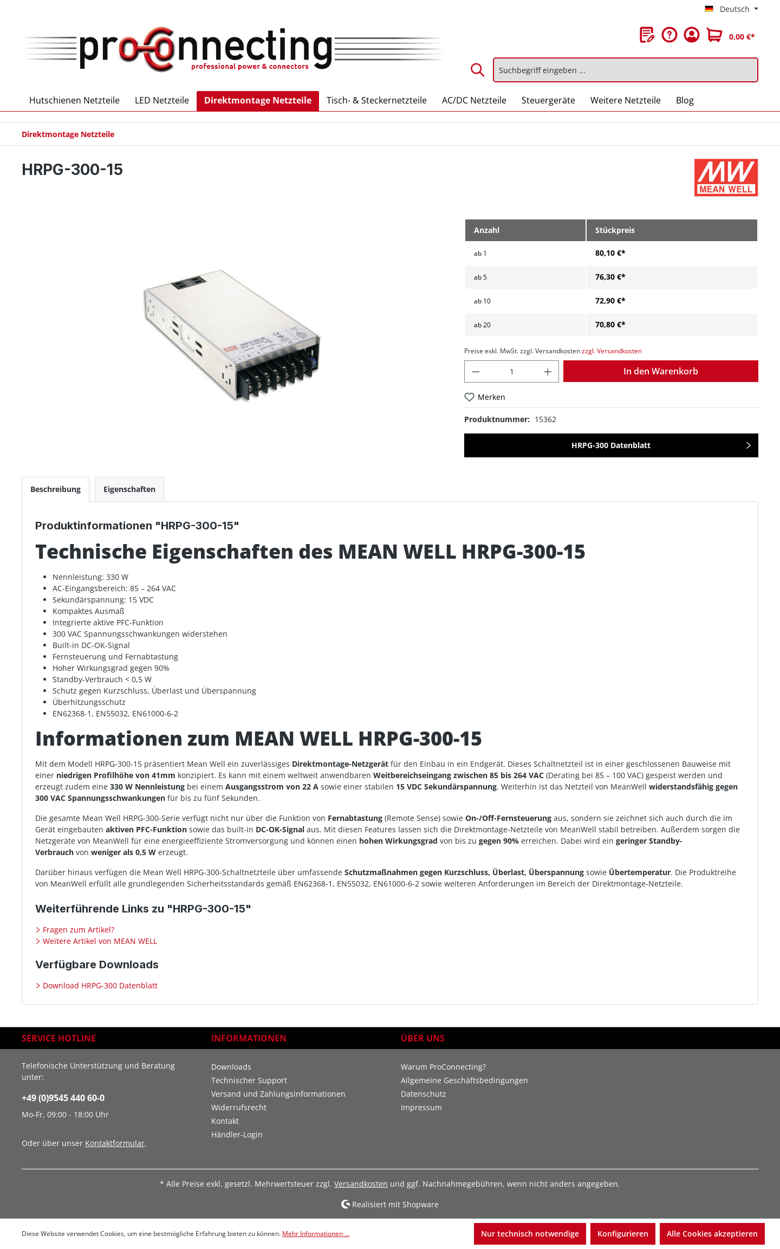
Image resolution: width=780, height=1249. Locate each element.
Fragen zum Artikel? (77, 929)
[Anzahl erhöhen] (548, 371)
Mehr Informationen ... (315, 1233)
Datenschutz (423, 1094)
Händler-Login (237, 1134)
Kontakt (225, 1121)
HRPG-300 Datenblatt (611, 445)
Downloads (231, 1067)
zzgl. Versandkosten (612, 350)
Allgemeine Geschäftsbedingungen (464, 1080)
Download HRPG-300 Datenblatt (99, 985)
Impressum (421, 1107)
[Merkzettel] (647, 35)
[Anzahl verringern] (475, 371)
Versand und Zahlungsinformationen (278, 1094)
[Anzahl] (511, 371)
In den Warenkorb (660, 371)
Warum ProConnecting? (443, 1067)
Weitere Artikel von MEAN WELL (99, 941)
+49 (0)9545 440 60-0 (63, 1098)
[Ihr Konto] (691, 35)
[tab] (55, 489)
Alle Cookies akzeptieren (712, 1233)
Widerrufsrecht (238, 1107)
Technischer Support (249, 1080)
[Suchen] (478, 69)
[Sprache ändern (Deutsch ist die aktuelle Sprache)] (731, 9)
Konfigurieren (622, 1233)
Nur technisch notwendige (530, 1233)
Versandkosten (361, 1184)
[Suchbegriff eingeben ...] (625, 69)
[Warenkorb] (730, 35)
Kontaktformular (115, 1143)
